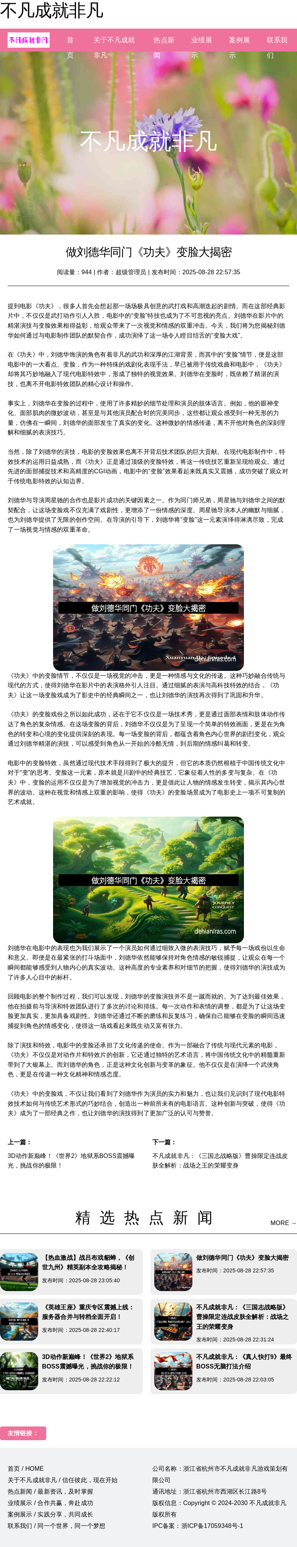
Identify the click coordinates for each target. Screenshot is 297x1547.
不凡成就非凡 (51, 10)
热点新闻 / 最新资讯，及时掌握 (50, 1491)
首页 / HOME (26, 1468)
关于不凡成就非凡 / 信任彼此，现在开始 (63, 1480)
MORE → (284, 1223)
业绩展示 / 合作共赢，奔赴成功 (50, 1503)
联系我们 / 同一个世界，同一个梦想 (56, 1526)
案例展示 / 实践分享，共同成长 (50, 1514)
